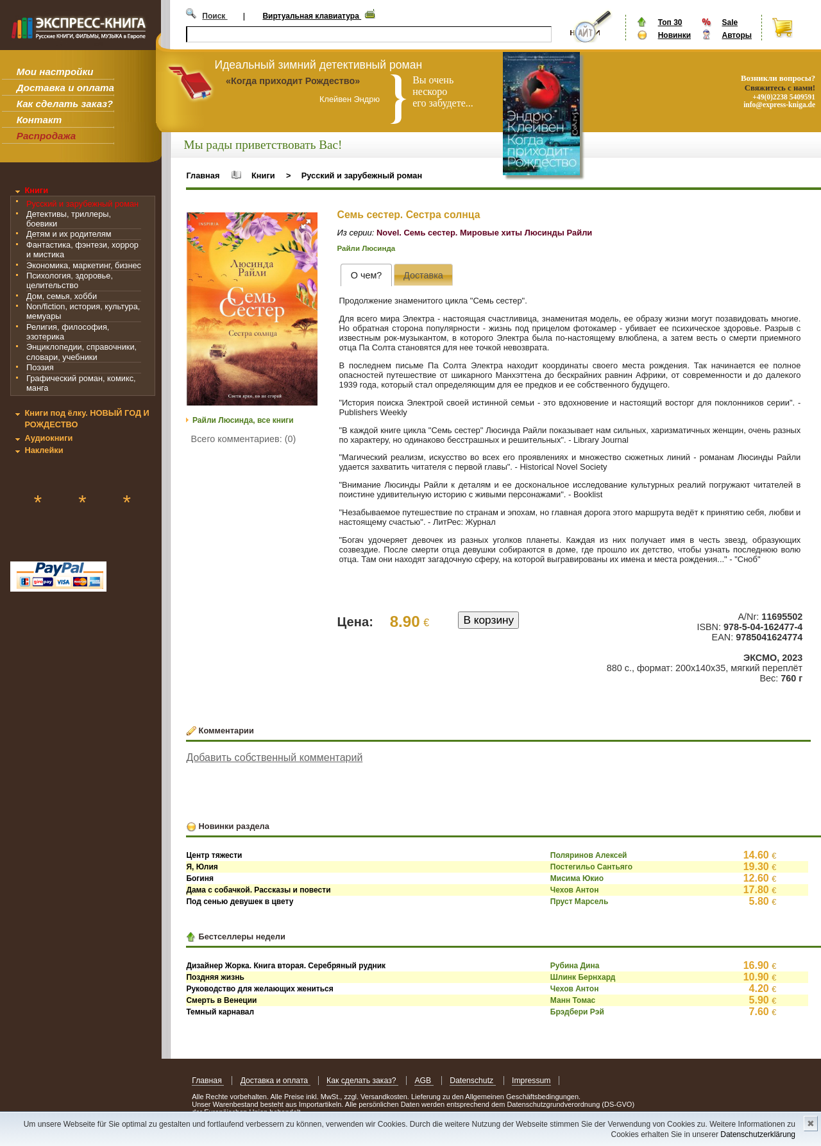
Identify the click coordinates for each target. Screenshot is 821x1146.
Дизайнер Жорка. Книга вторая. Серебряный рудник (285, 965)
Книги (36, 190)
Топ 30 (670, 22)
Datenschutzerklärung (757, 1134)
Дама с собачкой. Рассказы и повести (258, 889)
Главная (202, 175)
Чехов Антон (574, 889)
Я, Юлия (201, 866)
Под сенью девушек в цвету (239, 901)
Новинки (674, 35)
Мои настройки (55, 71)
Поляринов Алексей (588, 855)
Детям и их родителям (68, 234)
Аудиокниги (48, 438)
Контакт (39, 119)
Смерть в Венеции (221, 1000)
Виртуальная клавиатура (311, 16)
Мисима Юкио (577, 878)
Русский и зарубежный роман (82, 204)
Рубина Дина (575, 965)
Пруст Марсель (579, 901)
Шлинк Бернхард (583, 977)
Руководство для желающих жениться (259, 988)
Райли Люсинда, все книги (243, 420)
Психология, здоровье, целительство (69, 280)
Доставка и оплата (65, 87)
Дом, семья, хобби (61, 296)
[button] (306, 224)
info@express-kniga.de (779, 104)
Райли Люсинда (366, 248)
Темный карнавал (220, 1011)
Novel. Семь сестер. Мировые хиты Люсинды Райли (484, 232)
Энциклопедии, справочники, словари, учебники (81, 351)
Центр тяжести (214, 855)
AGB (423, 1080)
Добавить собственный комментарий (274, 757)
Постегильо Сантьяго (591, 866)
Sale (730, 22)
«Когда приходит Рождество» (293, 81)
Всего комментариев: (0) (243, 439)
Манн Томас (572, 1000)
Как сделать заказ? (65, 103)
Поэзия (40, 367)
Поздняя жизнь (215, 977)
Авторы (737, 35)
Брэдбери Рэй (577, 1011)
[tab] (366, 275)
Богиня (200, 878)
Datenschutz (472, 1080)
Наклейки (43, 450)
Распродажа (46, 135)
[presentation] (366, 275)
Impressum (531, 1080)
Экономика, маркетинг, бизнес (83, 265)
